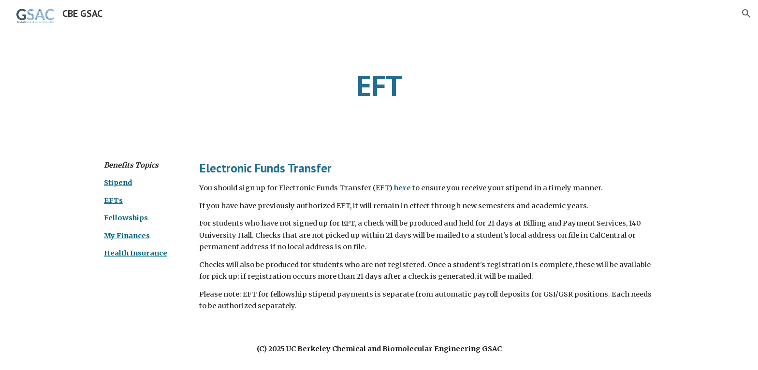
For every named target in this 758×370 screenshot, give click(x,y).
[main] (379, 85)
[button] (746, 13)
